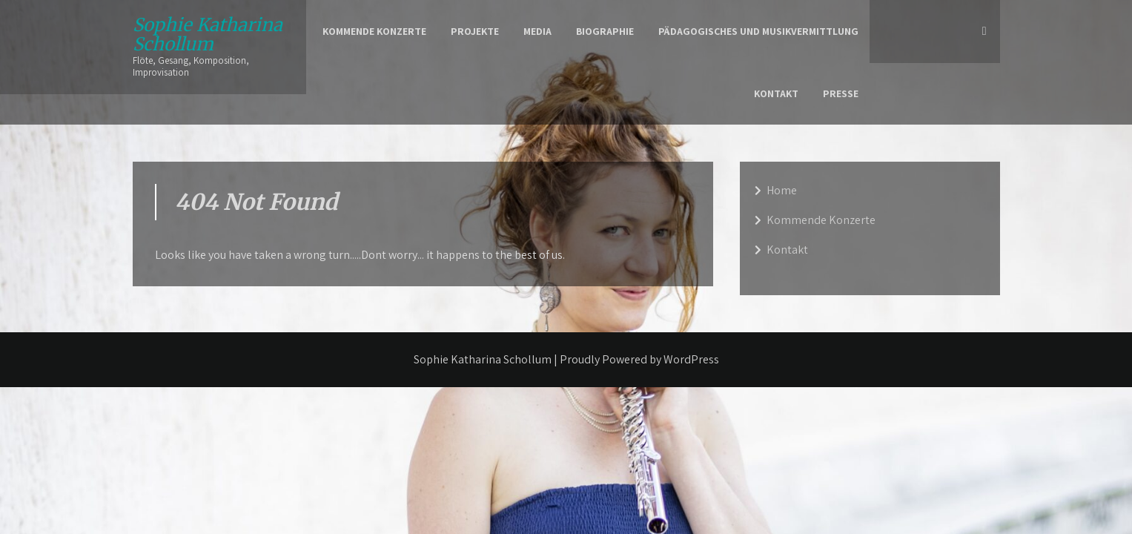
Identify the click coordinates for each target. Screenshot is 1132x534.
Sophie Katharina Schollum (207, 34)
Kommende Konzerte (374, 31)
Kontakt (776, 93)
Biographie (605, 31)
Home (782, 190)
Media (537, 31)
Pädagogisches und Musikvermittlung (758, 31)
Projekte (475, 31)
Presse (840, 93)
